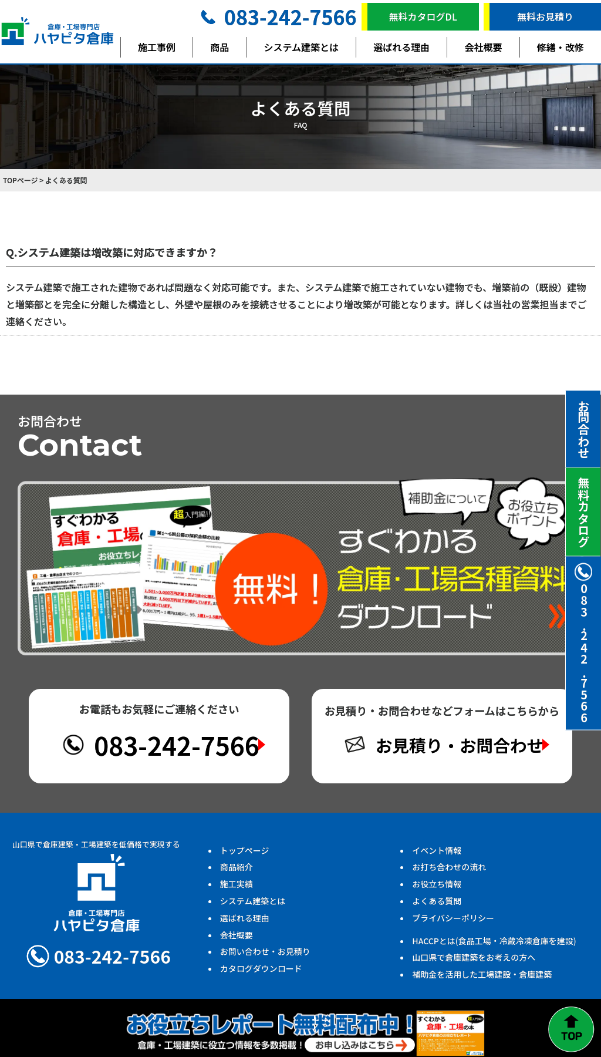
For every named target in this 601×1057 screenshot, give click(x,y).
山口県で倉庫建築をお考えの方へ (473, 962)
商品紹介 (236, 871)
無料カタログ (583, 512)
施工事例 (156, 47)
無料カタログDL (423, 16)
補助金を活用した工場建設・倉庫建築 (482, 979)
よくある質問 (436, 905)
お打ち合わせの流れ (449, 871)
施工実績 (236, 888)
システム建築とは (301, 47)
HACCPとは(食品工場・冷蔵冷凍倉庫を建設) (494, 945)
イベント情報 (436, 854)
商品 (219, 47)
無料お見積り (545, 16)
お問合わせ (583, 429)
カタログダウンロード (261, 973)
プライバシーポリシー (453, 922)
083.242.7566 (583, 643)
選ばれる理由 (401, 47)
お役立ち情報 (436, 888)
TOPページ (20, 180)
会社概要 (483, 47)
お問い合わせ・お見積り (265, 956)
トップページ (244, 854)
